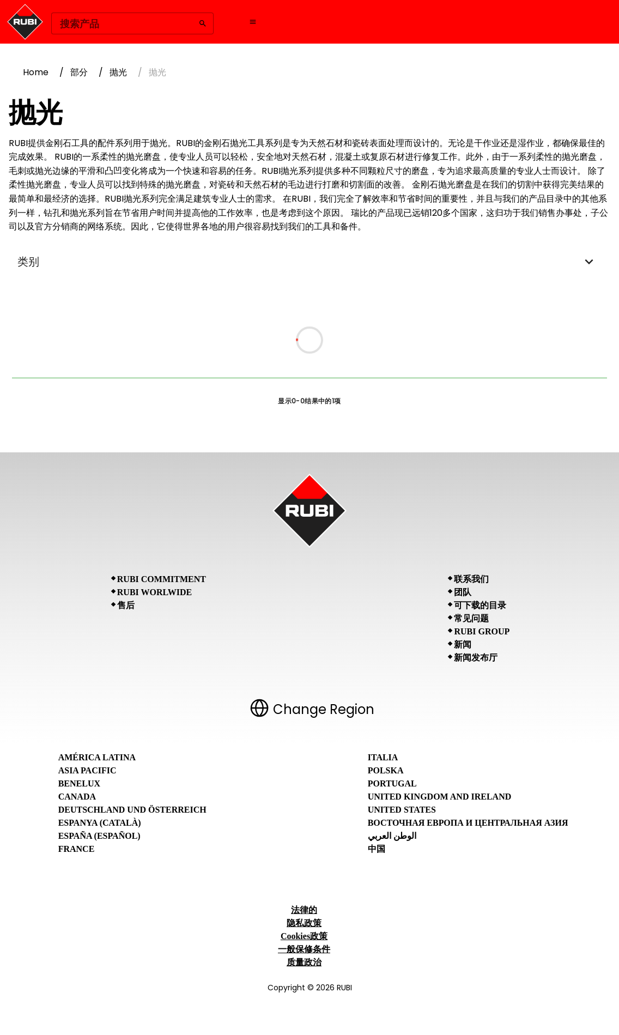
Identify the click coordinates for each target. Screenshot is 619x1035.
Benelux (79, 783)
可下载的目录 (480, 605)
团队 (462, 592)
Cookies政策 (304, 936)
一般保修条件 (304, 949)
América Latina (97, 757)
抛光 (118, 72)
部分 (79, 72)
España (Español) (99, 835)
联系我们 (471, 579)
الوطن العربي (392, 835)
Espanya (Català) (99, 822)
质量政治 (304, 962)
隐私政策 (304, 923)
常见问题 (471, 618)
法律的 (304, 910)
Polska (386, 770)
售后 (126, 605)
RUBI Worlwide (154, 592)
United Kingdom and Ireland (440, 796)
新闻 (462, 644)
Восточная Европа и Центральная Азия (468, 822)
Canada (77, 796)
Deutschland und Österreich (132, 809)
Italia (383, 757)
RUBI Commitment (161, 579)
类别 (309, 261)
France (76, 849)
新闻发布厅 (475, 657)
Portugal (392, 783)
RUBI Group (481, 631)
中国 (376, 849)
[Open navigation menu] (252, 22)
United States (402, 809)
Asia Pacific (87, 770)
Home (35, 72)
